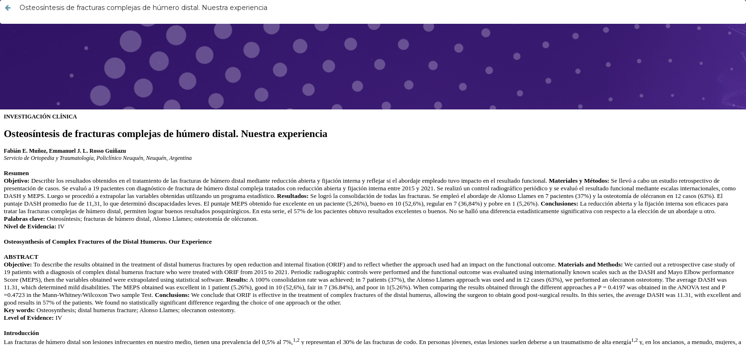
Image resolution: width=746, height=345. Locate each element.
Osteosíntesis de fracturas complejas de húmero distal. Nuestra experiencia (143, 7)
